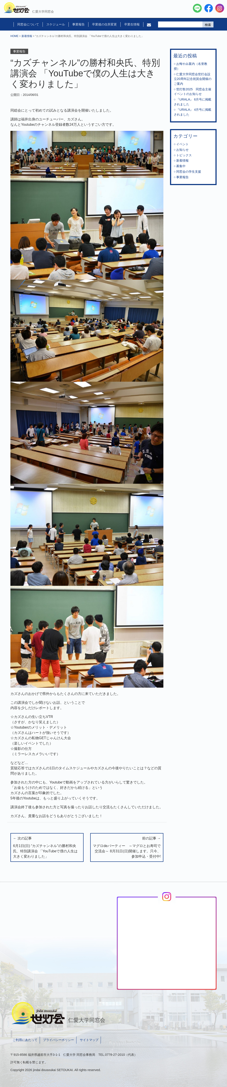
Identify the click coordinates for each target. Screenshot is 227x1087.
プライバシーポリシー (58, 1040)
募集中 (181, 166)
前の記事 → (127, 847)
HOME (14, 36)
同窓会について (28, 24)
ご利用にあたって (25, 1040)
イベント (182, 144)
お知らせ (182, 149)
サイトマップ (89, 1040)
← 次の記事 (47, 847)
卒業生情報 (132, 24)
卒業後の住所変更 (104, 24)
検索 (208, 25)
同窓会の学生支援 (188, 171)
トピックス (184, 155)
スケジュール (55, 24)
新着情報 (27, 36)
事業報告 (78, 24)
